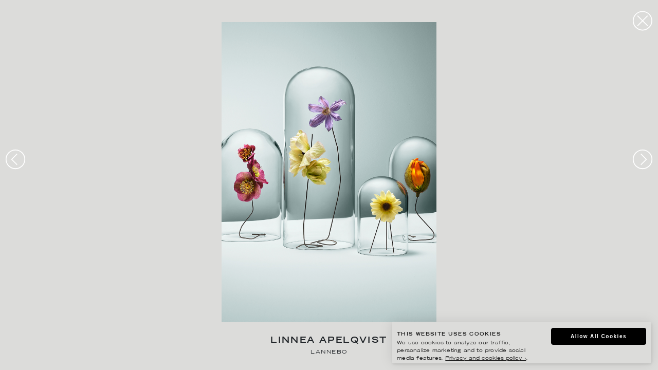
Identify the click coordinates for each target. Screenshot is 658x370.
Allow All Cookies (597, 337)
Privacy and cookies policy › (478, 359)
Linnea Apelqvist (328, 341)
